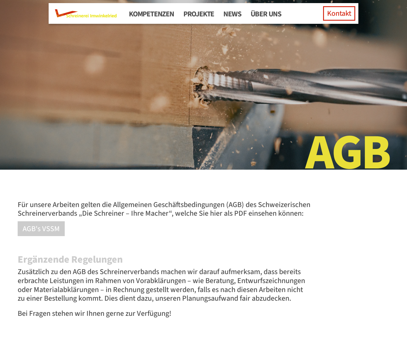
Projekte (198, 14)
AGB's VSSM (41, 228)
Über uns (266, 14)
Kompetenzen (151, 14)
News (232, 14)
